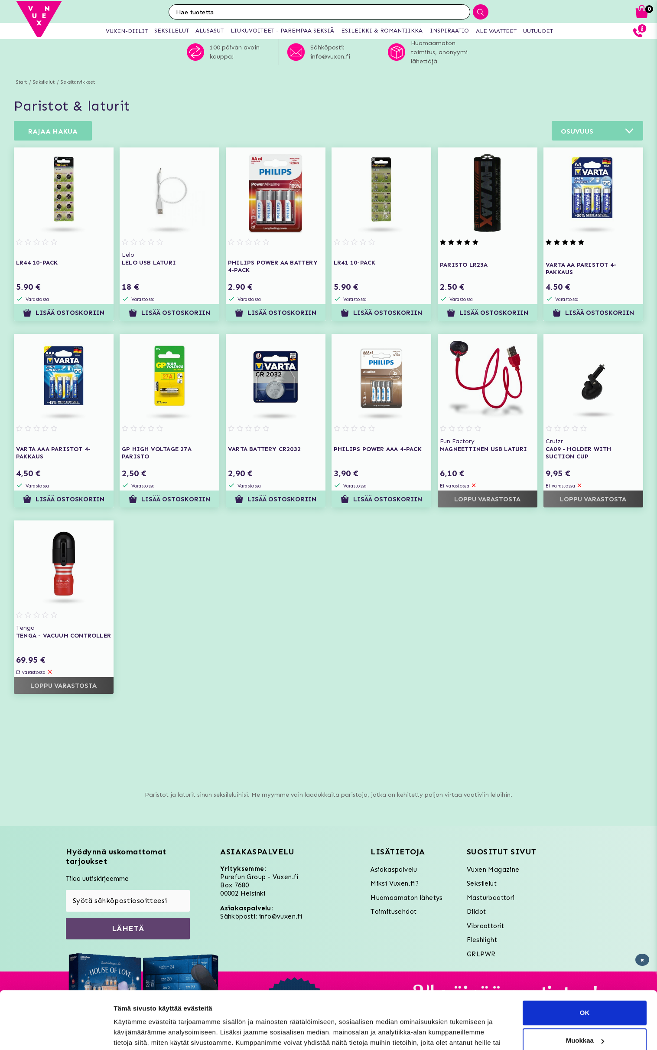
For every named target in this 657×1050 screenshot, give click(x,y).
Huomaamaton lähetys (407, 898)
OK (585, 968)
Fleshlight (482, 940)
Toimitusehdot (393, 912)
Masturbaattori (491, 898)
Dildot (476, 912)
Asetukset (129, 1033)
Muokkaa (585, 996)
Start (21, 82)
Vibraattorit (485, 926)
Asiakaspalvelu (394, 869)
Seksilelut (44, 82)
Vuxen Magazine (493, 869)
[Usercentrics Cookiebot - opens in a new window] (56, 1033)
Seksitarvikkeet (78, 82)
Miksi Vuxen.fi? (395, 883)
